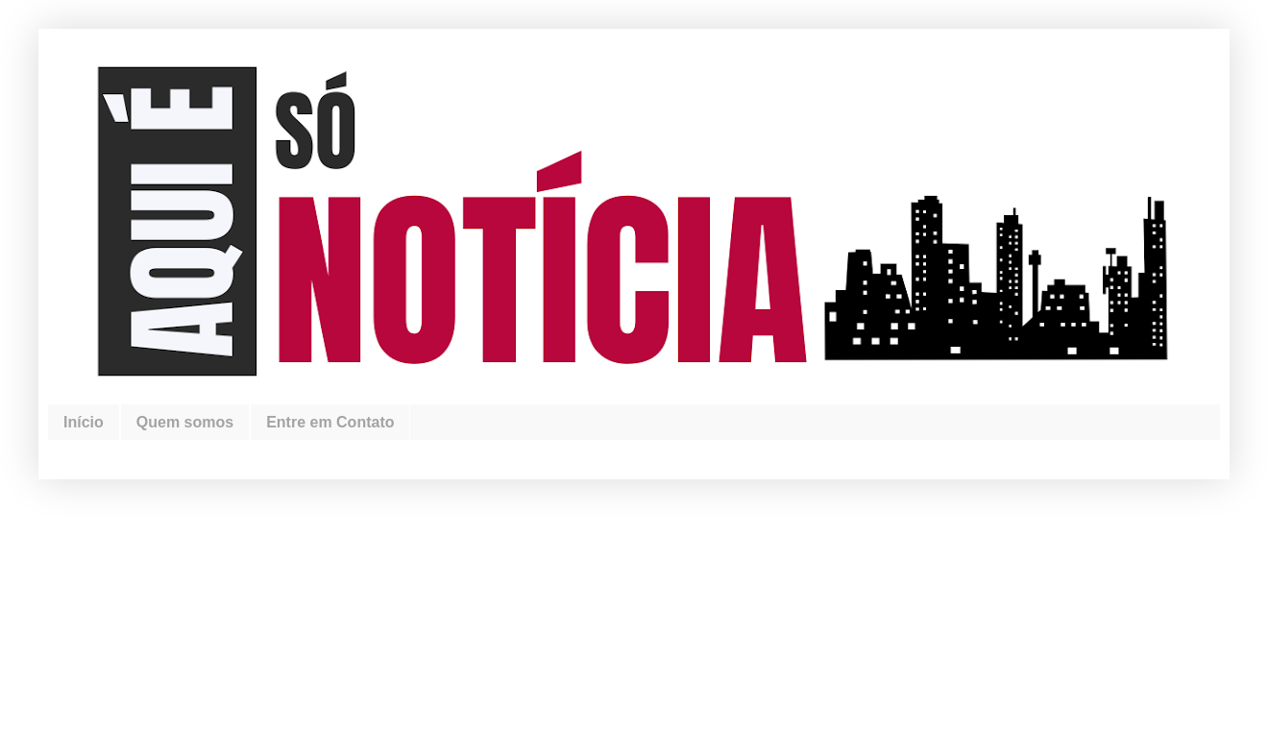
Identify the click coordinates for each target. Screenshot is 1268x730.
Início (83, 422)
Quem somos (184, 422)
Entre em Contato (330, 422)
